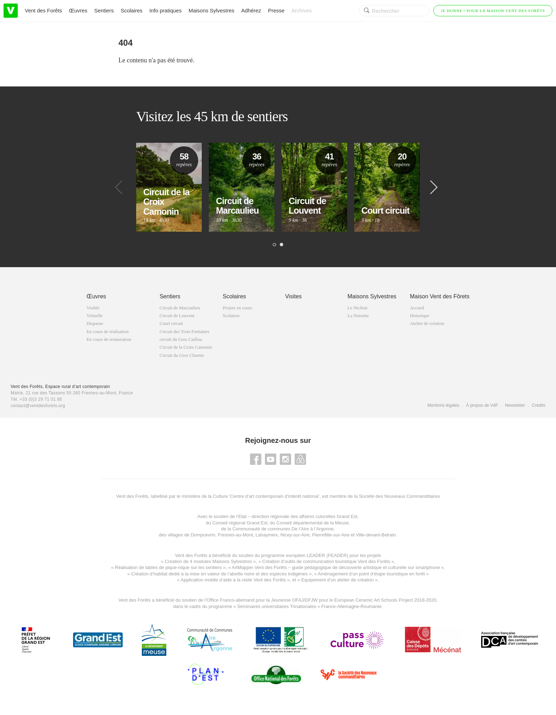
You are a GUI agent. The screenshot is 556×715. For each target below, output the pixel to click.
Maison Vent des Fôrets (439, 296)
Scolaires (132, 10)
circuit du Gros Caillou (181, 339)
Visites (293, 296)
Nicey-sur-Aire (295, 534)
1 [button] (274, 244)
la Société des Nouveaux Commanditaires (397, 496)
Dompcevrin (203, 534)
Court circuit (171, 323)
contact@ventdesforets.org (38, 405)
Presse (276, 10)
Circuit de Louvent (177, 315)
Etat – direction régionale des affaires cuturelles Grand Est (297, 516)
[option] (169, 187)
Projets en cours (237, 307)
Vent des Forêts (43, 10)
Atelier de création (427, 323)
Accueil (417, 307)
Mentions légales (443, 405)
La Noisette (358, 315)
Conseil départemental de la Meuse (312, 522)
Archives (301, 10)
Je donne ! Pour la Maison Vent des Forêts (493, 11)
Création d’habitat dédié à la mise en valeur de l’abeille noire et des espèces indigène (218, 573)
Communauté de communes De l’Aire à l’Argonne (282, 528)
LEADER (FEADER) (327, 555)
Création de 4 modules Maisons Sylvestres (208, 561)
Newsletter (515, 405)
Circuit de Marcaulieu (180, 307)
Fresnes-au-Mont (235, 534)
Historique (419, 315)
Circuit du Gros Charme (182, 355)
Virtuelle (94, 315)
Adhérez (251, 10)
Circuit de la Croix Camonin (186, 347)
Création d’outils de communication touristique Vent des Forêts (326, 561)
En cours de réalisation (108, 331)
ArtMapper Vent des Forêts (259, 567)
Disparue (95, 323)
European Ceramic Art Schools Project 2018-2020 (384, 600)
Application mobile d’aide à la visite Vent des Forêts (233, 579)
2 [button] (281, 244)
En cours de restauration (109, 339)
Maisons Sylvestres (211, 10)
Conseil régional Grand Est (239, 522)
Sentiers (104, 10)
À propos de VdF (482, 405)
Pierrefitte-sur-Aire (330, 534)
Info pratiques (165, 10)
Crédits (538, 405)
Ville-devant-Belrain (376, 534)
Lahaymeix (267, 534)
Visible (93, 307)
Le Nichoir (358, 307)
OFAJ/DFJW (305, 600)
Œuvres (78, 10)
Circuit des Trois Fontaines (185, 331)
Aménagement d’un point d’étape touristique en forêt (371, 573)
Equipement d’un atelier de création (337, 579)
